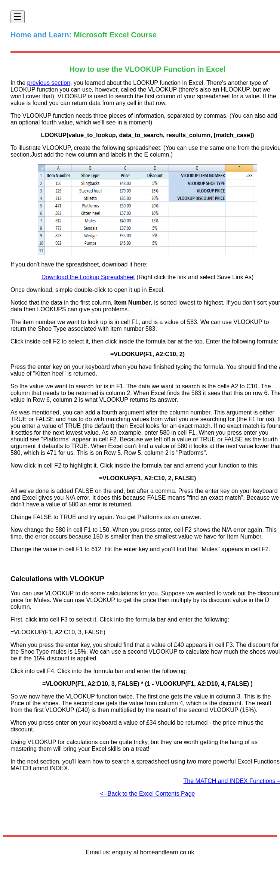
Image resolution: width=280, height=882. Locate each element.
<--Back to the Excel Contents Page (147, 793)
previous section (48, 83)
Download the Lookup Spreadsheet (88, 277)
